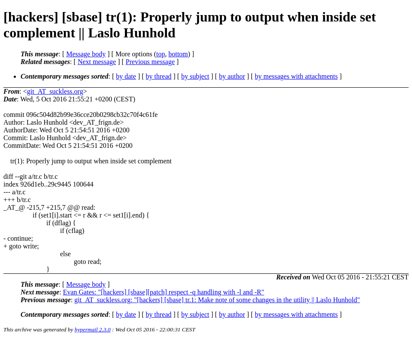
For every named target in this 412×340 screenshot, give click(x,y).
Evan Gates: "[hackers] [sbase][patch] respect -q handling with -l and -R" (163, 292)
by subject (195, 76)
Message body (86, 54)
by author (232, 76)
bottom (178, 54)
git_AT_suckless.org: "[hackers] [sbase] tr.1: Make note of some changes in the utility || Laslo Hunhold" (217, 299)
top (160, 54)
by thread (159, 76)
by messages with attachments (296, 76)
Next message (97, 61)
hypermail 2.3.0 (93, 329)
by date (126, 76)
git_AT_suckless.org (55, 91)
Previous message (150, 61)
